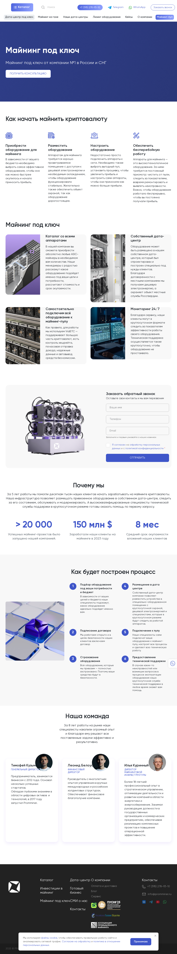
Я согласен (118, 445)
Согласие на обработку (76, 941)
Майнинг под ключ (55, 901)
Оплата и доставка (104, 886)
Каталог (46, 880)
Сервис (96, 896)
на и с (135, 446)
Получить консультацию (28, 73)
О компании (100, 880)
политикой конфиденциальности (144, 448)
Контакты (77, 909)
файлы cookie (49, 938)
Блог (94, 891)
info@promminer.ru (159, 894)
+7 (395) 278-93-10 (90, 7)
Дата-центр (80, 880)
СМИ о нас (78, 901)
